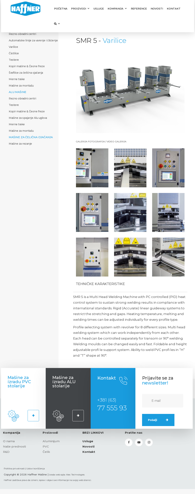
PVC (46, 446)
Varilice (13, 47)
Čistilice (14, 53)
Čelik (46, 452)
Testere (14, 59)
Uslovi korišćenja (35, 468)
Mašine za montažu (21, 85)
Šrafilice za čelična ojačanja (26, 72)
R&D (6, 452)
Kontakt (174, 8)
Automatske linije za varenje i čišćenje (33, 40)
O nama (9, 441)
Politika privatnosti (14, 468)
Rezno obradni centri (22, 34)
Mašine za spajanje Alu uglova (28, 118)
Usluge (99, 8)
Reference (139, 8)
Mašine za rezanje (20, 143)
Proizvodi (80, 8)
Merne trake (17, 79)
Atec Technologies (75, 474)
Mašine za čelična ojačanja (31, 137)
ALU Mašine (17, 92)
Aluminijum (51, 441)
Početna (60, 8)
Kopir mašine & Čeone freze (27, 66)
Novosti (157, 8)
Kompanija (117, 8)
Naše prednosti (14, 446)
